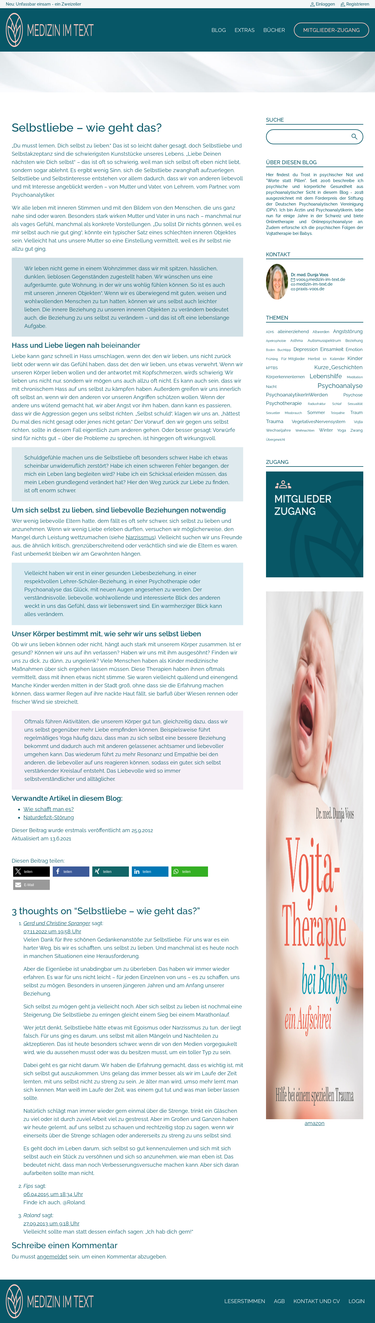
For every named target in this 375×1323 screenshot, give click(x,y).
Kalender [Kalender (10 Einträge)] (337, 359)
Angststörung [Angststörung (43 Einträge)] (348, 331)
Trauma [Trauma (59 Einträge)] (274, 421)
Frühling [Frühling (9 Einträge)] (272, 359)
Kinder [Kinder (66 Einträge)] (355, 358)
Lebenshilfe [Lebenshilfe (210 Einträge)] (326, 376)
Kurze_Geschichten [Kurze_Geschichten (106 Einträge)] (338, 367)
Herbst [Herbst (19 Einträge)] (314, 358)
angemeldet (52, 1257)
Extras (245, 30)
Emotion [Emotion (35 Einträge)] (354, 349)
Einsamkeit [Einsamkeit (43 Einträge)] (331, 349)
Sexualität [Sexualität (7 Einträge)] (355, 404)
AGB (279, 1301)
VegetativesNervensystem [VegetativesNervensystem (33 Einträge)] (318, 421)
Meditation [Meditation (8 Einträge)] (355, 377)
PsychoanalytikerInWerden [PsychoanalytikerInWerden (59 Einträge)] (297, 395)
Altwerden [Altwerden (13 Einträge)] (321, 332)
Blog (219, 30)
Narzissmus (140, 537)
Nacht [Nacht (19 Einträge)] (271, 386)
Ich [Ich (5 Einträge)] (325, 359)
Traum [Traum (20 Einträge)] (356, 412)
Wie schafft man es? (48, 809)
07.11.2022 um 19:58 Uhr (52, 931)
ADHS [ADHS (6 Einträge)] (270, 332)
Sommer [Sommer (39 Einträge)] (316, 412)
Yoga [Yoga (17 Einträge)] (341, 430)
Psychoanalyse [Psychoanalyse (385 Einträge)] (340, 385)
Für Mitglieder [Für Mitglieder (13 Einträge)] (293, 359)
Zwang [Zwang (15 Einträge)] (356, 430)
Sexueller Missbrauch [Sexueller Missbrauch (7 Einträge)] (284, 413)
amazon (315, 1123)
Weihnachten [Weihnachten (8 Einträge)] (304, 430)
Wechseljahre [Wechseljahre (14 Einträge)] (278, 430)
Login (357, 1301)
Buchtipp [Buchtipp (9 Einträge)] (284, 350)
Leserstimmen (244, 1301)
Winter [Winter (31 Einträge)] (326, 430)
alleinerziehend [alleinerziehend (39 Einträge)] (293, 331)
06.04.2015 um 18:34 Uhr (53, 1194)
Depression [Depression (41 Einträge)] (306, 349)
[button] (31, 871)
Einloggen (322, 4)
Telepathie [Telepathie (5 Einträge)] (338, 413)
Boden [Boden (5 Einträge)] (270, 350)
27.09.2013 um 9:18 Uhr (51, 1223)
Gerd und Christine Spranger (56, 923)
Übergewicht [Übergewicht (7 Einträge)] (275, 440)
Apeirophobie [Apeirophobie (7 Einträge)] (276, 341)
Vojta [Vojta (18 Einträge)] (358, 421)
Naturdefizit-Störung (48, 817)
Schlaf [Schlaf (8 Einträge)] (337, 404)
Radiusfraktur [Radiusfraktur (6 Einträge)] (317, 404)
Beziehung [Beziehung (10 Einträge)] (354, 341)
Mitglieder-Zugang (331, 30)
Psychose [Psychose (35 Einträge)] (353, 395)
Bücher (274, 30)
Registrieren (355, 4)
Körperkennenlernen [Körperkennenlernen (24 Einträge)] (285, 376)
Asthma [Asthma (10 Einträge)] (296, 341)
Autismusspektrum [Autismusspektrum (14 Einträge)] (324, 340)
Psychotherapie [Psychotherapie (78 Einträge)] (284, 403)
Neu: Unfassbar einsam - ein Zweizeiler (43, 4)
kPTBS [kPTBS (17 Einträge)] (272, 368)
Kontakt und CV (317, 1301)
